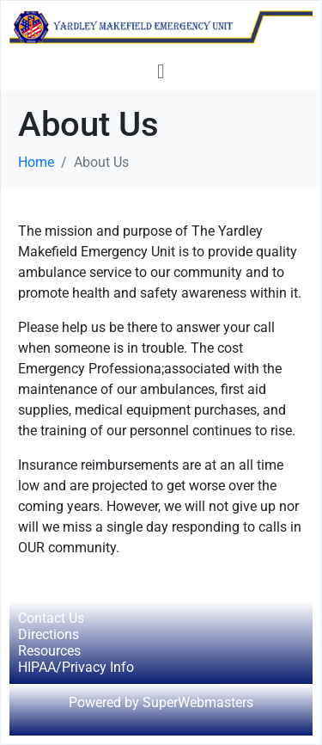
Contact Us (51, 618)
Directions (48, 634)
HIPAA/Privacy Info (76, 667)
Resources (49, 651)
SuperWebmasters (198, 702)
